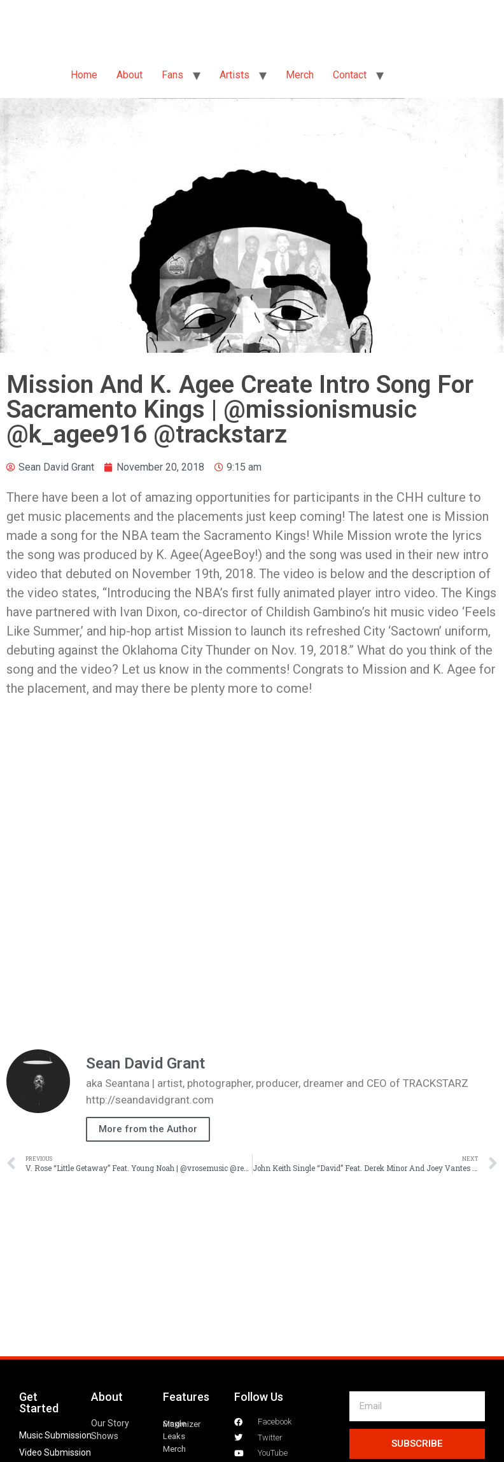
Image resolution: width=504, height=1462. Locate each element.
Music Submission (55, 1435)
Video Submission (55, 1452)
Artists (234, 75)
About (129, 75)
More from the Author (148, 1129)
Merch (300, 75)
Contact (350, 75)
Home (84, 75)
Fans (172, 75)
